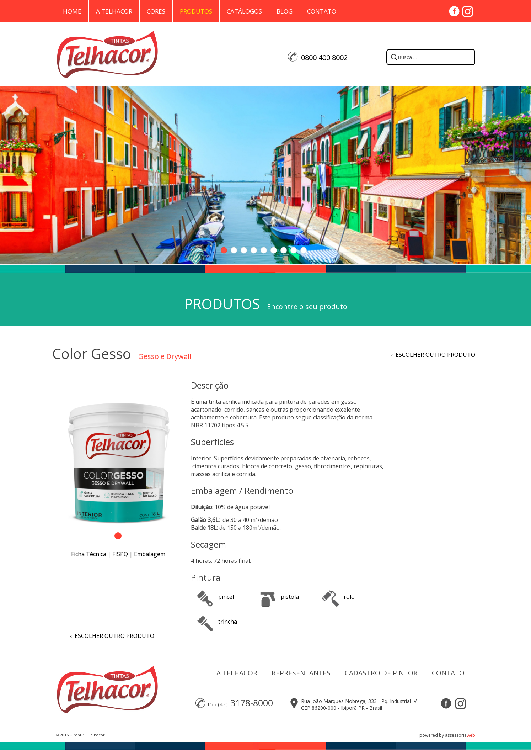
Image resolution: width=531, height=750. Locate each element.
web (471, 735)
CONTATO (448, 672)
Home (72, 11)
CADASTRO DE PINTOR (381, 672)
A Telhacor (114, 11)
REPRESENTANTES (301, 672)
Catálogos (244, 11)
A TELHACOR (236, 672)
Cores (156, 11)
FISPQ (120, 554)
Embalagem (149, 554)
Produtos (196, 11)
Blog (285, 11)
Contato (321, 11)
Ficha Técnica (88, 554)
